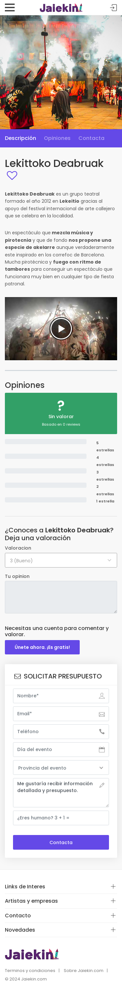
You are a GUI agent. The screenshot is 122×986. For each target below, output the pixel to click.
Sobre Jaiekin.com (83, 970)
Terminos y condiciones (30, 970)
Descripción (20, 138)
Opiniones (57, 138)
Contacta (91, 138)
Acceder (113, 8)
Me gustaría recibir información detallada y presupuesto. (61, 792)
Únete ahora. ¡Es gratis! (42, 647)
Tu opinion (17, 576)
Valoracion (18, 548)
